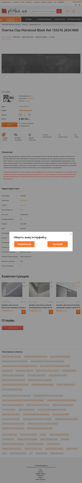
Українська (24, 244)
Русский (58, 244)
